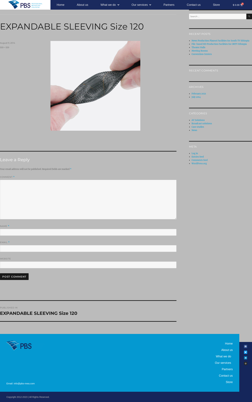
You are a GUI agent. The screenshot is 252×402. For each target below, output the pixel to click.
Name (4, 226)
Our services (141, 5)
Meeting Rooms (200, 50)
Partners (168, 4)
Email (5, 242)
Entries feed (198, 156)
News (194, 130)
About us (82, 4)
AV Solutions (198, 120)
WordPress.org (199, 163)
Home (60, 4)
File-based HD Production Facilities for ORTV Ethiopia (219, 44)
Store (216, 4)
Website (5, 258)
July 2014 (196, 97)
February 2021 (199, 93)
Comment (7, 177)
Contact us (194, 4)
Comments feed (200, 160)
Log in (195, 153)
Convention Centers (202, 54)
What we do (110, 5)
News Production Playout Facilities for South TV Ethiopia (220, 40)
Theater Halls (198, 47)
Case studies (198, 127)
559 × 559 (4, 47)
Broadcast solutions (202, 123)
